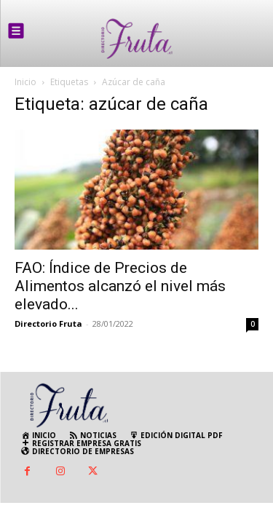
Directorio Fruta (48, 323)
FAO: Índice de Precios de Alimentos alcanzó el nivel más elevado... (120, 286)
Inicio (25, 82)
